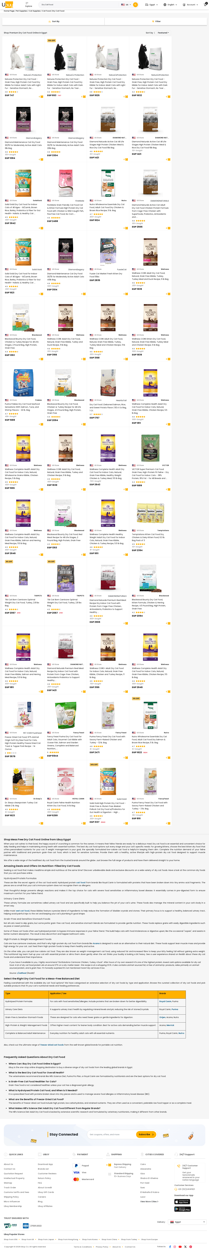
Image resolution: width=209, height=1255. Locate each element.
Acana (96, 943)
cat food (80, 882)
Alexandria (145, 1169)
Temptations (163, 530)
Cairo (143, 1164)
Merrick (170, 1025)
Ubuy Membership (13, 1206)
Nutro (124, 200)
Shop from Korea (89, 1239)
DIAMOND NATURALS (119, 138)
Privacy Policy (102, 1247)
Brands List (43, 1169)
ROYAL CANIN (78, 799)
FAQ (40, 1183)
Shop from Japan (46, 1239)
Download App (45, 1164)
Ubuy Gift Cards (46, 1192)
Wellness (165, 269)
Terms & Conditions (83, 1247)
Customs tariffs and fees (16, 1192)
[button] (151, 4)
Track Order (10, 1187)
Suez (142, 1187)
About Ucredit (45, 1187)
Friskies (38, 400)
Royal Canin (165, 1001)
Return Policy (44, 1178)
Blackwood (37, 335)
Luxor (143, 1197)
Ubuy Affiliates (45, 1206)
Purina (175, 1009)
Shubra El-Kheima (149, 1178)
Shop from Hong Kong (68, 1239)
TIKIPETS (38, 596)
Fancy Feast (78, 733)
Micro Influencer (12, 1201)
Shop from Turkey (129, 1239)
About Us (8, 1164)
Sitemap (8, 1183)
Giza (142, 1173)
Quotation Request (13, 1173)
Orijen (162, 1017)
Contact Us (9, 1169)
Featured (162, 32)
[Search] (135, 4)
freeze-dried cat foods (52, 1044)
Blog (40, 1201)
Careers (42, 1197)
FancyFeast (163, 799)
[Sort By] (53, 21)
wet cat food (22, 910)
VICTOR (165, 465)
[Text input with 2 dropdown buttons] (79, 4)
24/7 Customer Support (190, 1166)
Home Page (9, 11)
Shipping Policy (11, 1197)
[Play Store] (182, 1209)
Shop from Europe (149, 1239)
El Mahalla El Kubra (149, 1192)
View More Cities (149, 1201)
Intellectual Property (14, 1178)
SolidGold (37, 200)
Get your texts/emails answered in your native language (191, 1176)
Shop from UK (28, 1239)
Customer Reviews (47, 1173)
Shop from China (109, 1239)
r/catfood (21, 973)
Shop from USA (10, 1239)
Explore (28, 5)
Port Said (144, 1183)
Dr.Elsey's (38, 799)
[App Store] (182, 1202)
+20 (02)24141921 (186, 1189)
